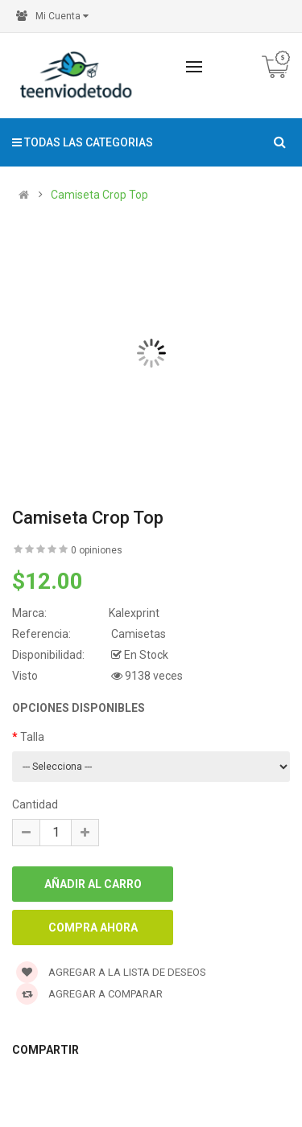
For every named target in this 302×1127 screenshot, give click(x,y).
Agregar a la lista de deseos (111, 972)
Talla (32, 736)
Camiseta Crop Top (99, 194)
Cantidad (35, 804)
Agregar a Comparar (89, 994)
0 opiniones (96, 550)
